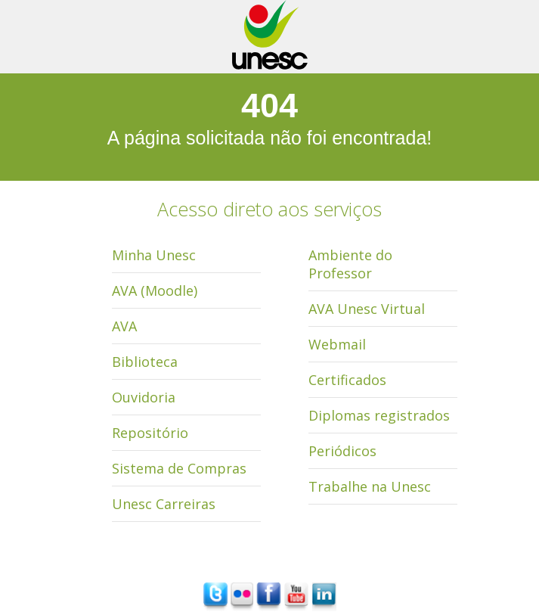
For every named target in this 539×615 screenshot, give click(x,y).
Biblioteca (145, 362)
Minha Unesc (154, 255)
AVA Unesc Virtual (366, 309)
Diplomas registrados (379, 415)
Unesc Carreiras (163, 504)
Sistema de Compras (179, 468)
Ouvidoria (143, 397)
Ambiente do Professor (350, 264)
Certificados (347, 380)
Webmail (337, 344)
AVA (124, 326)
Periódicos (342, 451)
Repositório (150, 433)
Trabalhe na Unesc (369, 486)
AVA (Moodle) (154, 290)
